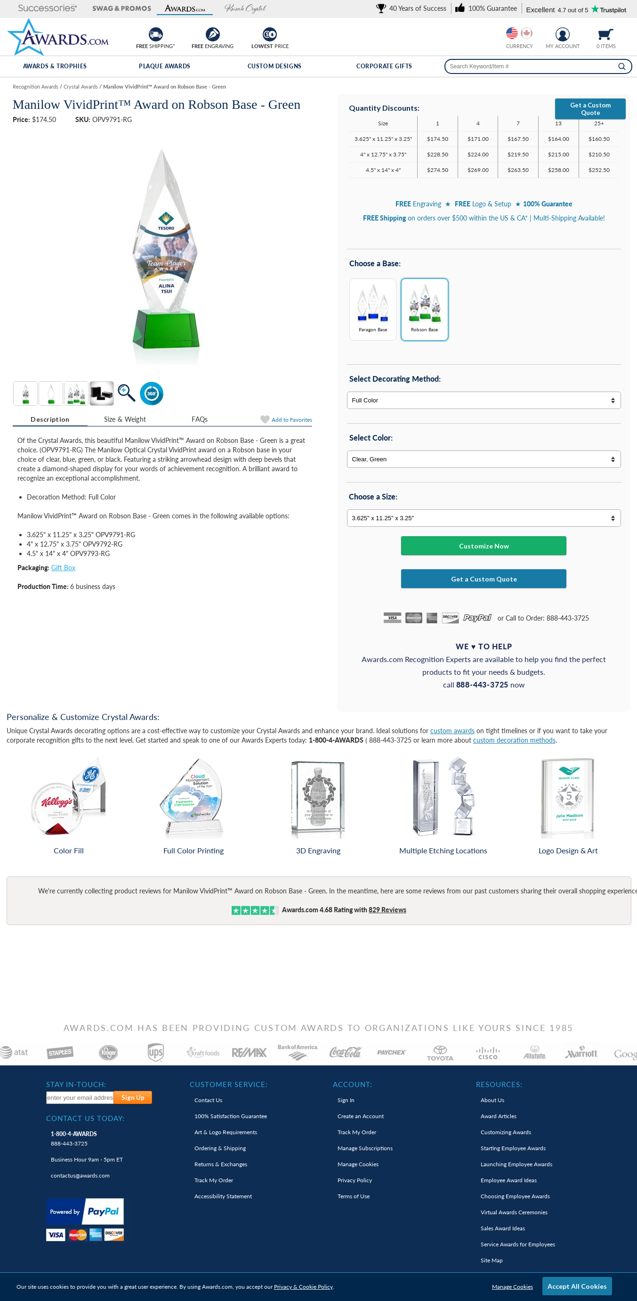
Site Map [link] (492, 1260)
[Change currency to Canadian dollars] (526, 33)
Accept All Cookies (577, 1286)
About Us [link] (492, 1100)
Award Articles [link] (498, 1116)
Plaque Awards (165, 66)
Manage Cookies (512, 1286)
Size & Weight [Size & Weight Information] (125, 419)
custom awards (452, 731)
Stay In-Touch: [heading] (76, 1084)
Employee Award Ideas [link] (509, 1180)
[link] (413, 8)
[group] (519, 33)
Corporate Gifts (384, 66)
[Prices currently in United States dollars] (512, 33)
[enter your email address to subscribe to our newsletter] (80, 1097)
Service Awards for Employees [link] (518, 1244)
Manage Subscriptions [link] (365, 1148)
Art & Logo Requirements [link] (225, 1132)
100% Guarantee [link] (230, 1116)
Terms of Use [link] (354, 1196)
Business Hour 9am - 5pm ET (87, 1159)
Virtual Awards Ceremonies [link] (514, 1212)
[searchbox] (538, 66)
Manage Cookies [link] (358, 1164)
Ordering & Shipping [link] (220, 1148)
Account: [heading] (352, 1084)
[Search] (621, 66)
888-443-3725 (74, 1138)
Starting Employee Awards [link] (513, 1148)
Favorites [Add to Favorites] (292, 419)
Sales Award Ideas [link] (503, 1228)
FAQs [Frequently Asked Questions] (200, 419)
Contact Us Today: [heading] (85, 1118)
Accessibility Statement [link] (223, 1196)
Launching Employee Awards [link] (516, 1164)
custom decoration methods (514, 740)
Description (50, 419)
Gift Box (63, 568)
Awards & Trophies (55, 66)
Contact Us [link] (208, 1100)
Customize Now (484, 546)
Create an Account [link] (361, 1116)
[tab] (50, 419)
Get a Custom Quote (590, 108)
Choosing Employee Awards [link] (515, 1196)
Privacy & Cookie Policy (303, 1286)
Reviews (387, 910)
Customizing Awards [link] (506, 1132)
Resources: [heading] (499, 1084)
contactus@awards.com (80, 1175)
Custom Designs (275, 66)
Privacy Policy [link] (355, 1180)
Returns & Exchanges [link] (220, 1164)
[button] (38, 8)
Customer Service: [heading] (229, 1084)
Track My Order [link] (213, 1180)
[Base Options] (484, 313)
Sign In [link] (346, 1100)
